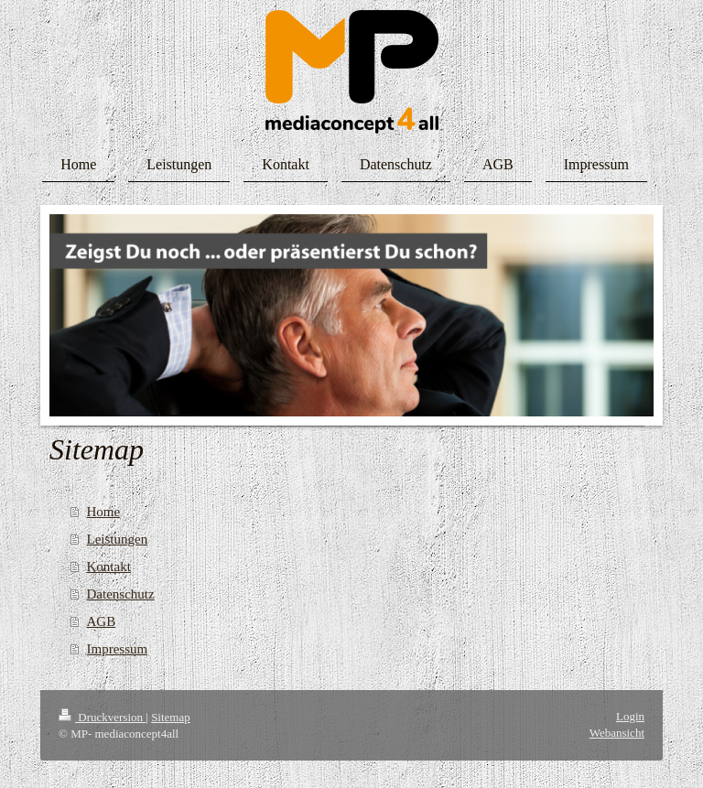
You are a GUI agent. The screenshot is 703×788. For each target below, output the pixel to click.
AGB (101, 621)
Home (104, 511)
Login (630, 716)
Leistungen (117, 539)
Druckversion (102, 717)
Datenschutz (121, 594)
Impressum (117, 649)
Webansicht (616, 732)
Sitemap (170, 717)
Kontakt (109, 566)
